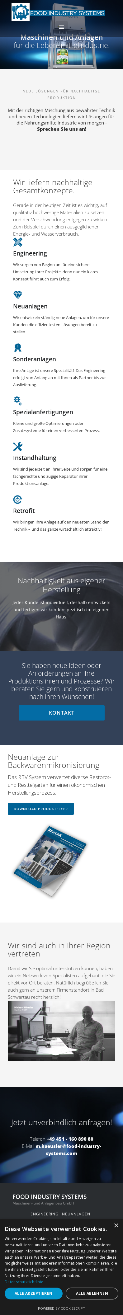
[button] (61, 27)
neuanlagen (76, 1214)
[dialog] (61, 1267)
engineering (45, 1214)
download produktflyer (41, 808)
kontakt (61, 712)
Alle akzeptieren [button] (33, 1293)
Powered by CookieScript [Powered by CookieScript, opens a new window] (61, 1308)
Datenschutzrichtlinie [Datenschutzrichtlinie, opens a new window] (24, 1281)
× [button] (116, 1225)
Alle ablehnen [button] (92, 1293)
